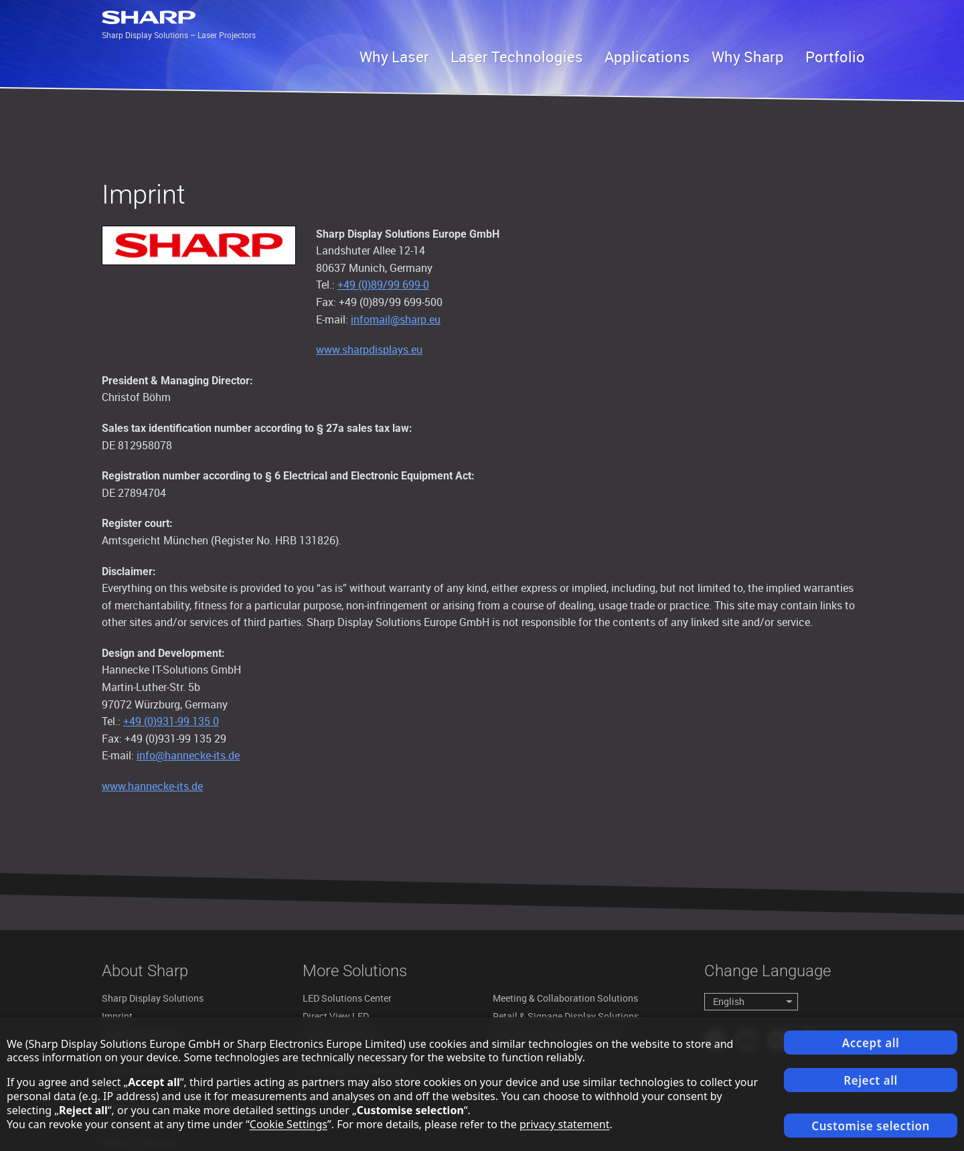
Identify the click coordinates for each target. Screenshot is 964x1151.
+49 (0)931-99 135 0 (171, 721)
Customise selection (870, 1126)
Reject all (870, 1080)
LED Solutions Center (347, 998)
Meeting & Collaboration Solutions (565, 998)
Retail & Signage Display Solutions (566, 1016)
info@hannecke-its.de (188, 755)
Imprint (117, 1016)
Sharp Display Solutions (153, 998)
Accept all (871, 1043)
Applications (647, 56)
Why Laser (394, 56)
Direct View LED (336, 1016)
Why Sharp (748, 56)
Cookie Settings (288, 1124)
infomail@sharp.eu (395, 319)
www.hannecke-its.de (152, 786)
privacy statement (564, 1124)
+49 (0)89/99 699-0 (383, 284)
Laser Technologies (517, 56)
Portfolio (835, 56)
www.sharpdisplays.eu (369, 349)
